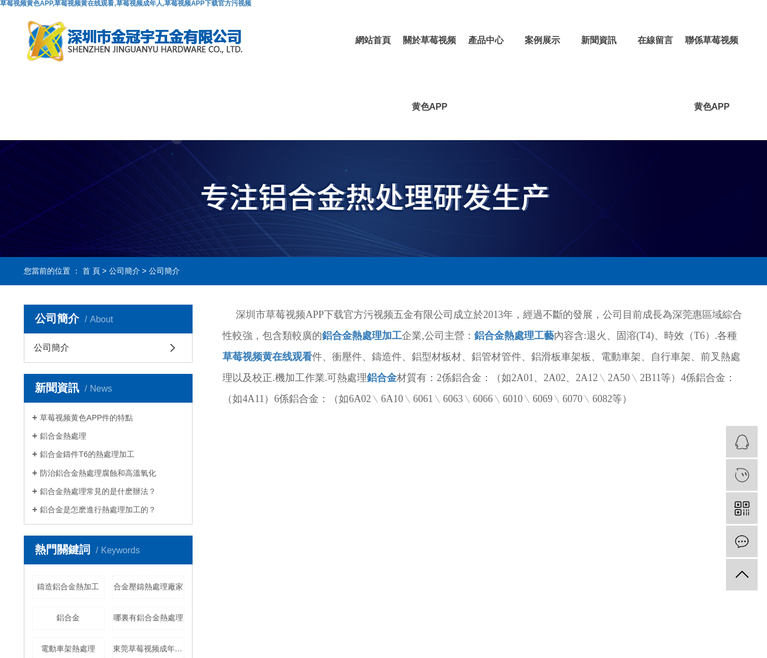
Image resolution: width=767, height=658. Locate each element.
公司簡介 (124, 270)
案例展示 (542, 40)
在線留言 (655, 40)
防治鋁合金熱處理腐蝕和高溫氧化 (98, 473)
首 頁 (91, 270)
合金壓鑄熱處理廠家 (148, 586)
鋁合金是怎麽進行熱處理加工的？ (98, 509)
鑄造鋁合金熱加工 (68, 586)
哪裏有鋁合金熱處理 (148, 617)
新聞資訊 (598, 40)
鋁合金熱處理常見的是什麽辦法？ (98, 491)
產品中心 (486, 40)
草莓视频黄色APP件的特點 (86, 417)
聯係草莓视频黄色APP (711, 73)
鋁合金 (68, 617)
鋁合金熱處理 (63, 435)
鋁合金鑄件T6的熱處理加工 (87, 454)
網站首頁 (373, 40)
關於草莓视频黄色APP (429, 73)
